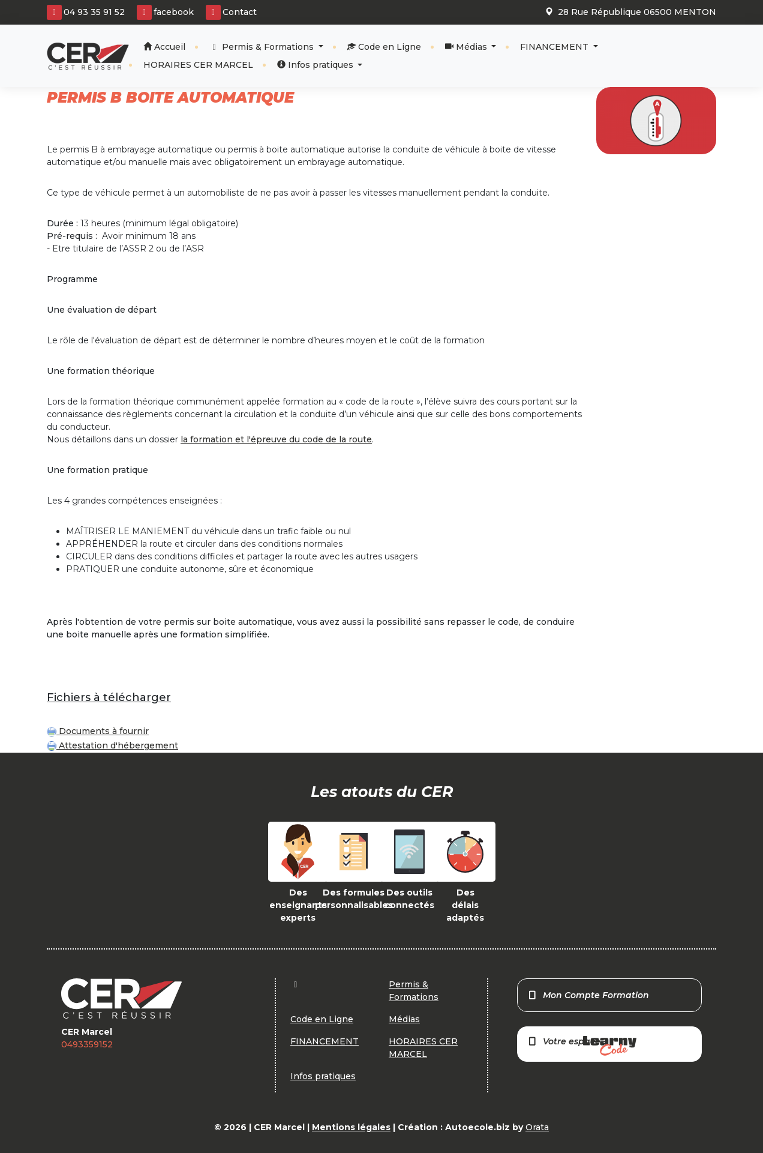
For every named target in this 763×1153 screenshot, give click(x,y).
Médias (467, 46)
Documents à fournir (98, 731)
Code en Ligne (384, 46)
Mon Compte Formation (588, 995)
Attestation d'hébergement (112, 745)
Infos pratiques (316, 64)
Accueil (164, 46)
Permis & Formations (263, 46)
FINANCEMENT (555, 46)
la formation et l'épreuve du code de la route (276, 439)
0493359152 (87, 1044)
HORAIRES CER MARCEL (198, 64)
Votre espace (581, 1046)
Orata (537, 1127)
